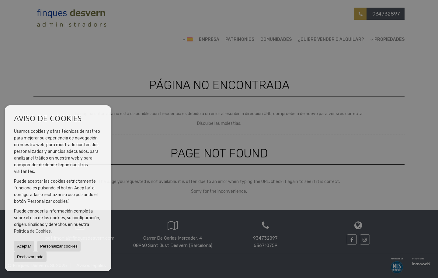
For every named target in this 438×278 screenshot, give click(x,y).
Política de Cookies (32, 231)
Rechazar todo (30, 257)
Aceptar (24, 246)
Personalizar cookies (59, 246)
